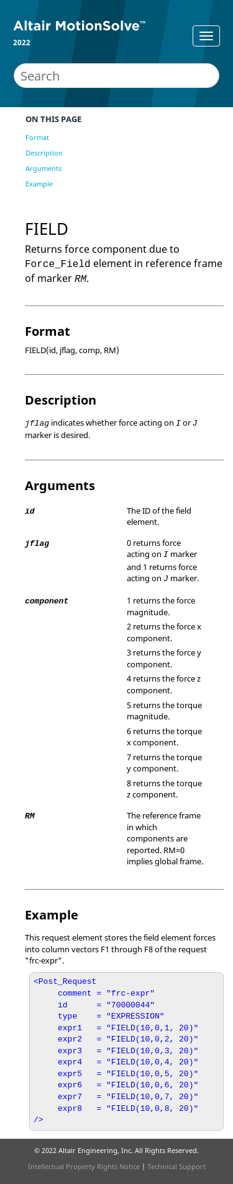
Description (44, 152)
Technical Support (176, 1166)
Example (39, 183)
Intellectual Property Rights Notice (84, 1166)
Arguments (43, 168)
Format (37, 137)
